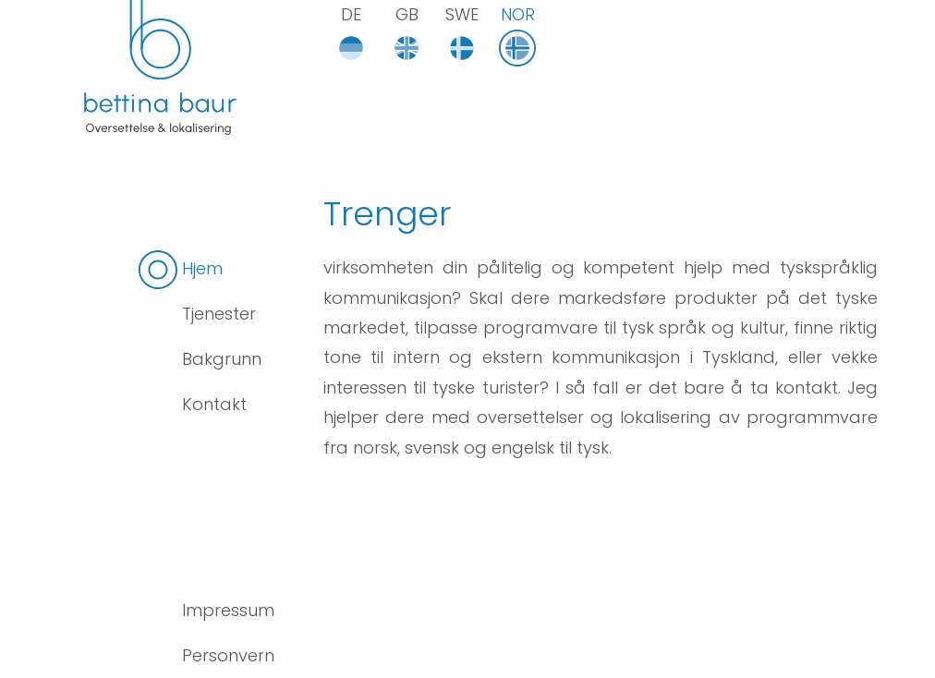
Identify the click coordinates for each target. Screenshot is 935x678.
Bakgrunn (221, 358)
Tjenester (219, 313)
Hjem (202, 268)
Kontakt (214, 404)
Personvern (228, 655)
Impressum (228, 610)
